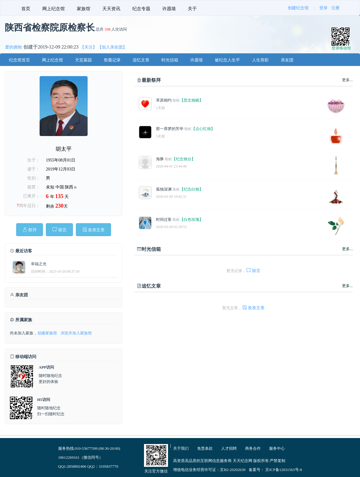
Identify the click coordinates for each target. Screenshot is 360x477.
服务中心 (277, 448)
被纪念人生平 (227, 60)
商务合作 (253, 448)
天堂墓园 (83, 60)
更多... (347, 249)
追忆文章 (141, 60)
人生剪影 (260, 60)
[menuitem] (25, 7)
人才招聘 (229, 448)
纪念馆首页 (19, 60)
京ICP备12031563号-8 (283, 469)
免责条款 (205, 448)
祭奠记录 (112, 60)
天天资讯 (111, 8)
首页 (25, 8)
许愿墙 (169, 8)
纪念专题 (141, 8)
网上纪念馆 (53, 8)
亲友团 (287, 60)
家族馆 (83, 8)
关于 (192, 8)
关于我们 (181, 448)
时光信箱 (169, 60)
